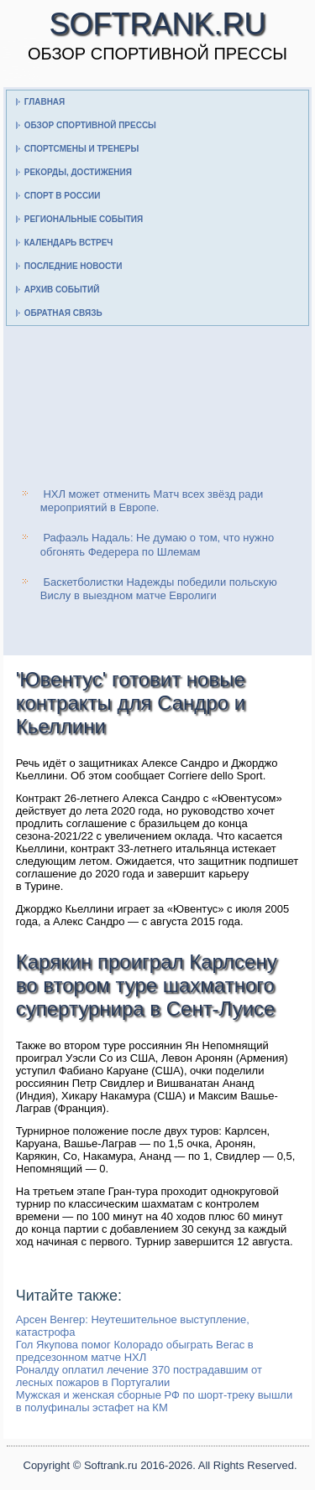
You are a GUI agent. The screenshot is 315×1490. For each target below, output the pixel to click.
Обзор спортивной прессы (90, 125)
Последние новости (73, 266)
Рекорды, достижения (78, 172)
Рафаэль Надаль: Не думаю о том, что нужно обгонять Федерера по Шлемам (157, 544)
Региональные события (83, 219)
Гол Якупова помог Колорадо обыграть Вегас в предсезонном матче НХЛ (135, 1350)
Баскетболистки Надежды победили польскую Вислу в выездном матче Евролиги (158, 589)
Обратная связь (63, 313)
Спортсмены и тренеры (81, 148)
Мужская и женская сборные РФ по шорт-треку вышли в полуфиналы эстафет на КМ (154, 1401)
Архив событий (62, 289)
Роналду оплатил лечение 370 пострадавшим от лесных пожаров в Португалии (139, 1376)
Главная (45, 101)
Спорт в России (62, 195)
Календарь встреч (68, 242)
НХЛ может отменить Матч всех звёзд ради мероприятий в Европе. (152, 501)
